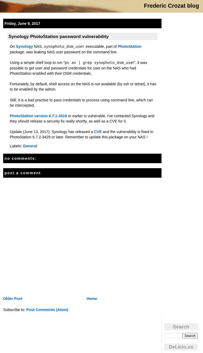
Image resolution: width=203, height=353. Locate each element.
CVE (98, 132)
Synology (24, 46)
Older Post (12, 298)
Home (92, 298)
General (30, 146)
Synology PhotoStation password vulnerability (58, 36)
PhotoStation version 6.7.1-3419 (38, 116)
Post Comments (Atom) (47, 310)
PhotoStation (129, 46)
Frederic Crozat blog (171, 6)
